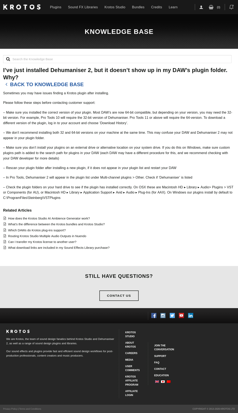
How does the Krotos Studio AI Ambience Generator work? (49, 218)
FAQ (156, 362)
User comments (132, 368)
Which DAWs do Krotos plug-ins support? (37, 230)
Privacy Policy (10, 408)
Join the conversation (164, 347)
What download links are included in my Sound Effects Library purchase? (59, 248)
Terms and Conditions (30, 408)
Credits (156, 7)
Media (129, 359)
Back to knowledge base (43, 84)
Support (160, 356)
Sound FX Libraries (83, 7)
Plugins (55, 7)
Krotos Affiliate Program (131, 380)
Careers (131, 353)
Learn (173, 7)
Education (161, 375)
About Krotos (130, 344)
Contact (160, 368)
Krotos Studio (115, 7)
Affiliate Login (131, 393)
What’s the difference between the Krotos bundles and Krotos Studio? (56, 224)
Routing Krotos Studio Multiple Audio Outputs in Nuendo (47, 236)
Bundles (138, 7)
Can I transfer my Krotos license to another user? (42, 242)
